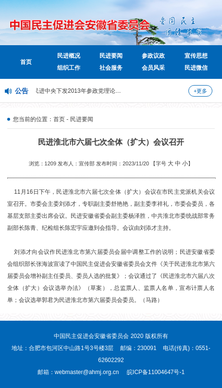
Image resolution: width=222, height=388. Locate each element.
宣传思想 (196, 55)
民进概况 (68, 55)
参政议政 (153, 55)
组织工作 (68, 67)
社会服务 (111, 67)
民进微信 (196, 67)
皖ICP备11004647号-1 (156, 372)
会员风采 (153, 67)
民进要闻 (111, 55)
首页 (26, 62)
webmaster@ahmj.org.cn (87, 372)
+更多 (200, 91)
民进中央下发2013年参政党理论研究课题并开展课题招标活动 (112, 91)
